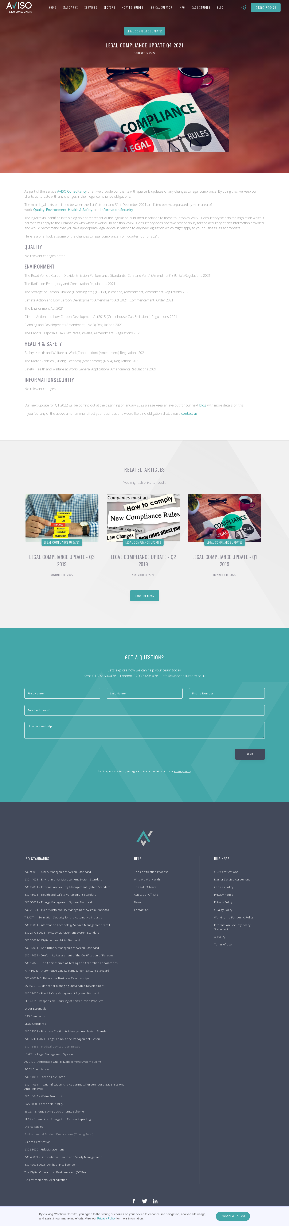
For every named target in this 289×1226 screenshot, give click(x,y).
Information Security (116, 209)
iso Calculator (161, 7)
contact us (189, 413)
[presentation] (56, 753)
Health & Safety (80, 209)
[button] (70, 7)
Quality (38, 209)
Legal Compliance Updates (62, 542)
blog (203, 405)
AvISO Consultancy (72, 191)
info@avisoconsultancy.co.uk (184, 675)
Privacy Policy (106, 1218)
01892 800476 (266, 7)
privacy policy (182, 771)
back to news (144, 596)
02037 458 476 (145, 675)
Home (52, 7)
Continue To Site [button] (232, 1216)
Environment (56, 209)
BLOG (220, 7)
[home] (17, 7)
